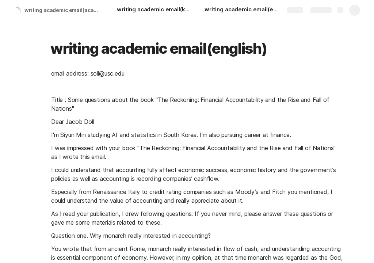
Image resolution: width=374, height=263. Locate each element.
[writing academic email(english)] (241, 10)
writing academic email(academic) (63, 10)
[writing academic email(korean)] (153, 10)
